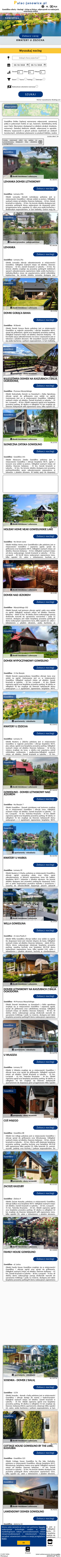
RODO (4, 1538)
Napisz (58, 1556)
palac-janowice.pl (30, 3)
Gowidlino (8, 152)
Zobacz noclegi (45, 188)
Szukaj (30, 94)
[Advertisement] (30, 1313)
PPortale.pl (4, 1556)
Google (42, 1527)
